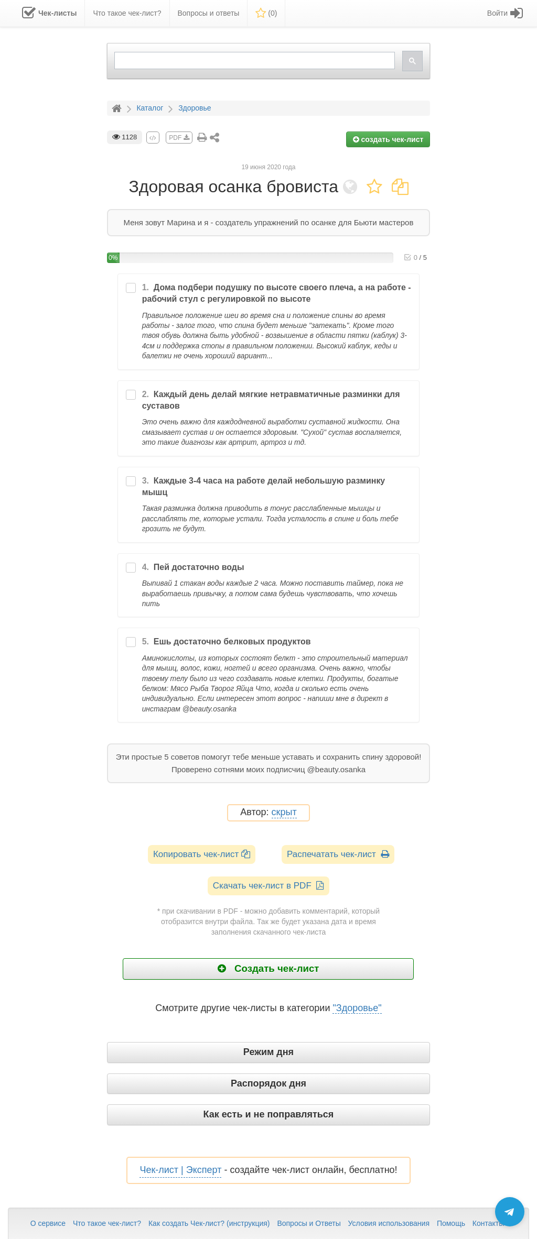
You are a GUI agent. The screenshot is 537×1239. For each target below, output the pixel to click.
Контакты (488, 1223)
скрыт (284, 812)
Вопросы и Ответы (308, 1223)
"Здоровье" (356, 1008)
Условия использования (388, 1223)
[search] (254, 60)
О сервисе (48, 1223)
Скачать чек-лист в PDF (269, 886)
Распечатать (338, 854)
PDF (179, 137)
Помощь (451, 1223)
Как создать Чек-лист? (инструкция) (209, 1223)
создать (388, 139)
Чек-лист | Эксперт (180, 1170)
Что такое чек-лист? (107, 1223)
